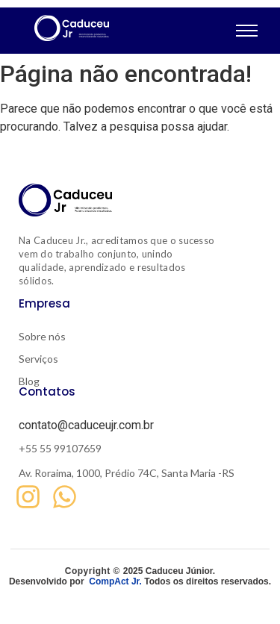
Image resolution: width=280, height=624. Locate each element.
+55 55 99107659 (60, 448)
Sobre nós (42, 336)
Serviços (38, 358)
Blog (29, 381)
